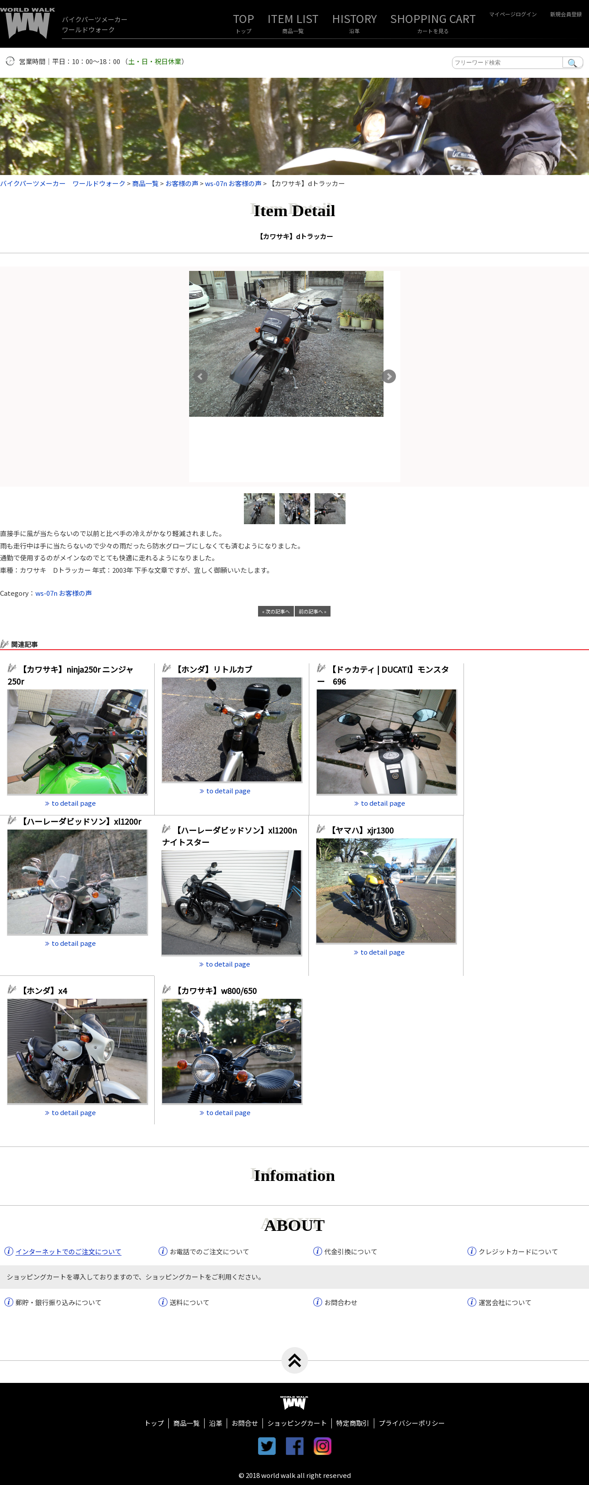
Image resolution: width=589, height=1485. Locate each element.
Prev (201, 376)
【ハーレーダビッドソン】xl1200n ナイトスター (229, 836)
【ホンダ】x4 (47, 990)
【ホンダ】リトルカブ (216, 669)
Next (389, 376)
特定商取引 (352, 1423)
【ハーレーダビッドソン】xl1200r (83, 821)
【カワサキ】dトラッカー (294, 236)
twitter (267, 1446)
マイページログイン (513, 14)
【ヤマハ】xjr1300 (360, 830)
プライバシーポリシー (412, 1423)
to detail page (74, 802)
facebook (295, 1446)
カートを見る (433, 30)
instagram (322, 1446)
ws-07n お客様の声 (63, 593)
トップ (243, 30)
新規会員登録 (566, 14)
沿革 (354, 30)
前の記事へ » (313, 611)
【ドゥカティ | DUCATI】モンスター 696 (383, 675)
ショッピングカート (297, 1423)
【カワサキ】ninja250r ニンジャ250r (70, 675)
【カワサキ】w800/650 (215, 990)
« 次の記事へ (276, 611)
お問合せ (245, 1423)
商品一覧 (293, 30)
